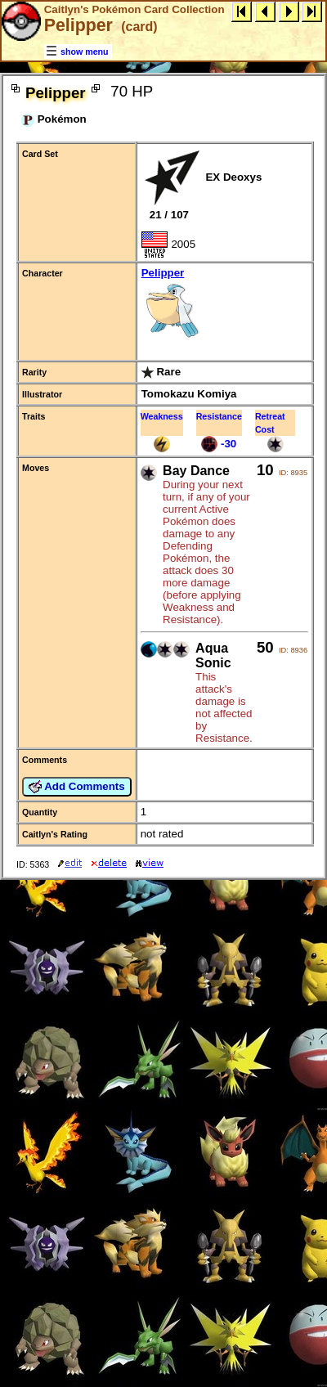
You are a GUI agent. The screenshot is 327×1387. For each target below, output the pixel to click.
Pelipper (224, 305)
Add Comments (77, 786)
